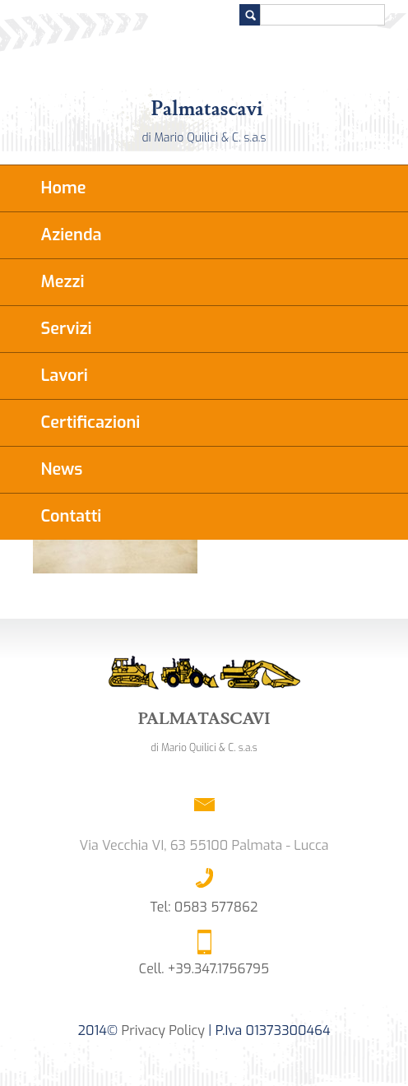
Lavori (64, 375)
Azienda (71, 235)
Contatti (71, 516)
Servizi (66, 329)
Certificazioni (91, 422)
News (62, 469)
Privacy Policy (163, 1030)
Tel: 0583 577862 (204, 907)
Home (63, 188)
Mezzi (63, 282)
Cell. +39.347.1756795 (204, 968)
